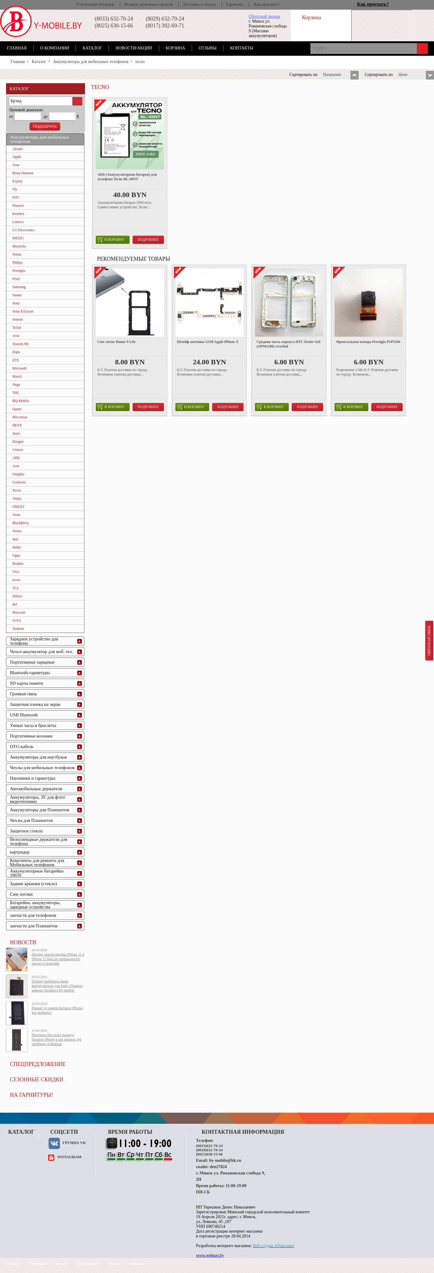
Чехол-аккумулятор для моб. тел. (41, 651)
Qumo (16, 409)
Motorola (19, 246)
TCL (15, 588)
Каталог (92, 48)
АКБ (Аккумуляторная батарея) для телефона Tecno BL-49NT (127, 176)
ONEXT (18, 506)
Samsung (19, 287)
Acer (15, 466)
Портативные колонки (31, 736)
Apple (16, 157)
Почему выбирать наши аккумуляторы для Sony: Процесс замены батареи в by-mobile (57, 985)
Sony (16, 303)
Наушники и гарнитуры (32, 778)
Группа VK (74, 1142)
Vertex (17, 531)
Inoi (15, 539)
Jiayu (16, 433)
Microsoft (19, 368)
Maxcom (18, 612)
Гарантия (234, 4)
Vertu (16, 515)
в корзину (110, 239)
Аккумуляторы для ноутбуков (38, 757)
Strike (16, 547)
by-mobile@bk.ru (225, 1160)
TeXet (16, 327)
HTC (16, 197)
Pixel (16, 279)
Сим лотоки (21, 894)
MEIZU (18, 238)
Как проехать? (267, 4)
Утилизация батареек (95, 4)
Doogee (18, 441)
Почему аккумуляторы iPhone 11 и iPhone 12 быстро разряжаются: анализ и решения (58, 959)
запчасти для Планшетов (34, 925)
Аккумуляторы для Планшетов (39, 809)
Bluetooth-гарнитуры (30, 672)
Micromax (19, 417)
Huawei (18, 205)
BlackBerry (20, 523)
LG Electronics (23, 230)
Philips (17, 262)
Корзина (175, 48)
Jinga (16, 384)
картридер (20, 852)
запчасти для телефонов (33, 915)
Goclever (19, 482)
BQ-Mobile (20, 401)
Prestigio (18, 271)
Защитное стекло (26, 830)
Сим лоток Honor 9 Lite (116, 342)
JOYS (16, 620)
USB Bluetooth (24, 714)
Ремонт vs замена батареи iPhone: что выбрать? (57, 1010)
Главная (17, 48)
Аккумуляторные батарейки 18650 (37, 873)
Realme (18, 563)
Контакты (241, 48)
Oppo (16, 555)
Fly (14, 189)
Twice (16, 490)
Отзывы (207, 48)
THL (15, 393)
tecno (16, 580)
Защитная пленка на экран (35, 704)
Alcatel (17, 149)
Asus (16, 165)
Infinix (17, 596)
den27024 (218, 1167)
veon (15, 336)
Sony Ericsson (22, 311)
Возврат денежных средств (148, 4)
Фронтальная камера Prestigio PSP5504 (368, 342)
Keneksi (18, 214)
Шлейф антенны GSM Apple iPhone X (207, 342)
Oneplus (18, 474)
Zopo (16, 352)
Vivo (15, 572)
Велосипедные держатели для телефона (38, 841)
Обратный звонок (264, 16)
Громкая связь (23, 693)
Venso (16, 498)
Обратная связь (429, 640)
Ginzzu (17, 450)
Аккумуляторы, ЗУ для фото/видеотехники (37, 799)
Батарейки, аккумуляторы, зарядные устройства (35, 904)
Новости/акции (133, 48)
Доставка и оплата (199, 4)
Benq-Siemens (22, 173)
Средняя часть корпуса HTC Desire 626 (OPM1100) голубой (288, 344)
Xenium (18, 629)
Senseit (17, 319)
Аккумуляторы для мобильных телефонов (90, 61)
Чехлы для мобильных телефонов (42, 767)
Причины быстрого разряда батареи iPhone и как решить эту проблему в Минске (56, 1039)
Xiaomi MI (20, 344)
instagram (69, 1157)
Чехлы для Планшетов (31, 820)
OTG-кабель (21, 746)
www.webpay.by (210, 1255)
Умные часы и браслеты (33, 725)
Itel (14, 604)
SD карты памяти (26, 683)
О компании (54, 48)
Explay (17, 181)
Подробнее (148, 239)
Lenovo (18, 222)
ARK (16, 458)
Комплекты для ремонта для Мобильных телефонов (37, 862)
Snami (17, 295)
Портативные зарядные (32, 662)
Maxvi (17, 376)
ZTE (15, 360)
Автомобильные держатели (36, 788)
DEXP (17, 425)
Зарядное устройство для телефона (34, 641)
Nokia (16, 254)
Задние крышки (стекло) (33, 883)
